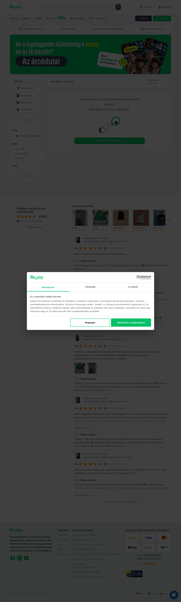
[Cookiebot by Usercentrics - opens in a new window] (138, 277)
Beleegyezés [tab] (48, 287)
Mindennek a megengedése (131, 322)
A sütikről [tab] (133, 287)
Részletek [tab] (90, 287)
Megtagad (90, 322)
